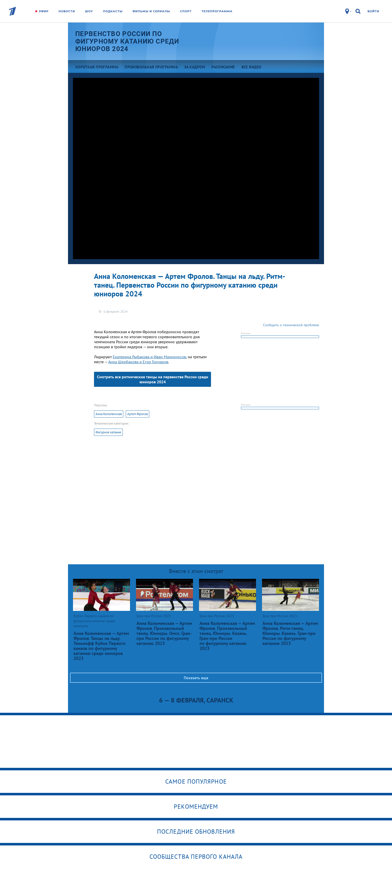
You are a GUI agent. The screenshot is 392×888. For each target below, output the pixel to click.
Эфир (43, 11)
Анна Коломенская (109, 414)
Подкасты (112, 11)
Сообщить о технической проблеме (291, 325)
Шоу (89, 11)
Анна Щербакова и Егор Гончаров (138, 361)
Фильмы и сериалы (151, 11)
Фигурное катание (108, 432)
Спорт (186, 11)
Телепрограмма (217, 11)
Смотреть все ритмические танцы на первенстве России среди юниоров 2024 (152, 379)
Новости (66, 11)
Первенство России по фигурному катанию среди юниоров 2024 (127, 41)
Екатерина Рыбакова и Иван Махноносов (149, 356)
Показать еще (196, 677)
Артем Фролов (137, 414)
